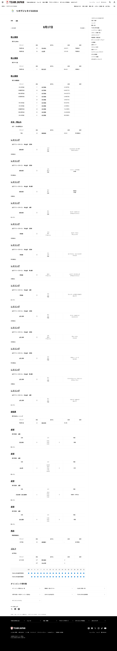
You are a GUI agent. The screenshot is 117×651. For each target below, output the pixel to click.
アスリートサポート (54, 2)
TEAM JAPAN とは (18, 620)
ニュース (39, 2)
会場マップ (93, 44)
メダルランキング (95, 35)
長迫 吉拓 (44, 423)
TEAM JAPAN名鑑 (95, 28)
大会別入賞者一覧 (81, 588)
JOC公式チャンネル (95, 59)
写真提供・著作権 (59, 632)
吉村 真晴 (23, 494)
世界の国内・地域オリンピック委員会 (21, 594)
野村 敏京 (44, 560)
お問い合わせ (21, 632)
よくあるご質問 (14, 632)
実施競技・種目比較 (95, 37)
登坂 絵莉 (21, 149)
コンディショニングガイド (97, 52)
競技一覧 (91, 6)
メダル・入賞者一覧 (99, 6)
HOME (12, 614)
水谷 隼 (21, 468)
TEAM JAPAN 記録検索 (82, 594)
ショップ (98, 632)
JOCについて (74, 2)
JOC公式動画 (94, 54)
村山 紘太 (44, 48)
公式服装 (93, 42)
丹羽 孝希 (21, 442)
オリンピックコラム (17, 600)
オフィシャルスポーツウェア (97, 40)
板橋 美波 (44, 133)
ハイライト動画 (94, 56)
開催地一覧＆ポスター (50, 588)
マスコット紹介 (94, 47)
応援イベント (94, 49)
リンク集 (27, 632)
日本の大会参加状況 (49, 594)
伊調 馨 (21, 233)
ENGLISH (104, 632)
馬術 (12, 531)
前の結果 (14, 28)
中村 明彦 (44, 99)
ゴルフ (13, 548)
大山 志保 (44, 563)
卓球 (12, 429)
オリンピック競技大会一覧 (18, 588)
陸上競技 (14, 37)
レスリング (15, 140)
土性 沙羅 (21, 316)
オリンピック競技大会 (22, 614)
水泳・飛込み (16, 122)
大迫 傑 (43, 51)
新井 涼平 (44, 69)
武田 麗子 (44, 542)
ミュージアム (92, 632)
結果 (17, 20)
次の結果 (82, 28)
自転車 (13, 411)
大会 (15, 614)
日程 (12, 20)
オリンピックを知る (64, 2)
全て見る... (108, 6)
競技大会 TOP (77, 6)
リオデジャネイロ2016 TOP (97, 18)
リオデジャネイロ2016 (32, 614)
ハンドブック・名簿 (95, 30)
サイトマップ (33, 632)
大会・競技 (50, 620)
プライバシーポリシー (41, 632)
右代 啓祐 (44, 87)
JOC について (99, 620)
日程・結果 (85, 6)
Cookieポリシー (51, 632)
